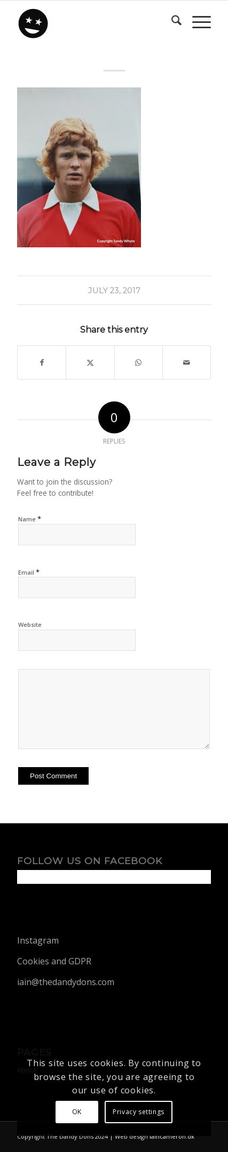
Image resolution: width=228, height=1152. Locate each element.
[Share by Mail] (186, 362)
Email (29, 572)
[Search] (171, 22)
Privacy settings (138, 1111)
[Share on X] (90, 362)
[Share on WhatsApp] (138, 362)
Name (29, 518)
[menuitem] (171, 22)
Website (30, 625)
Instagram (38, 940)
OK (77, 1111)
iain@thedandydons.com (65, 982)
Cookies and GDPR (54, 961)
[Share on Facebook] (42, 362)
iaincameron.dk (172, 1136)
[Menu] (196, 22)
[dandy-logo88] (94, 22)
